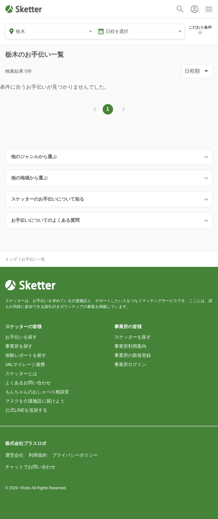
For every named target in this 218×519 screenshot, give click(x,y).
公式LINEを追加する (26, 410)
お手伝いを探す (21, 337)
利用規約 (38, 455)
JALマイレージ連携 (25, 364)
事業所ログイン (130, 364)
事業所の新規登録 (132, 355)
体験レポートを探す (25, 355)
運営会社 (14, 455)
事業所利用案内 (130, 346)
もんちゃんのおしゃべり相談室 (37, 391)
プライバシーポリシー (75, 455)
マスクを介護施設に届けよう (35, 401)
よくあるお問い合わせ (28, 382)
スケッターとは (21, 373)
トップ (11, 259)
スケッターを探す (132, 337)
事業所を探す (19, 346)
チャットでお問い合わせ (30, 466)
